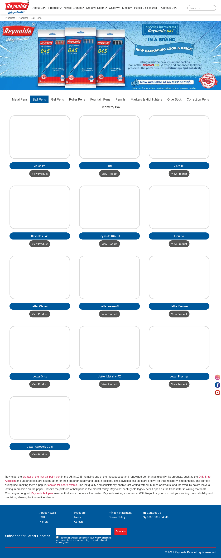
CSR (42, 517)
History (44, 521)
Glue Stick (174, 99)
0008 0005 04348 (156, 517)
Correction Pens (198, 99)
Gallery (113, 7)
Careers (78, 521)
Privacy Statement (120, 512)
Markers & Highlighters (146, 99)
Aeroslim (10, 480)
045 (201, 476)
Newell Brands (72, 7)
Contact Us (168, 7)
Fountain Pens (100, 99)
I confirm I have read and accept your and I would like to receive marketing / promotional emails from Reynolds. (83, 540)
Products (53, 7)
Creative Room (95, 7)
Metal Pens (20, 99)
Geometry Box (110, 107)
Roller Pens (77, 99)
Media (126, 7)
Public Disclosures (145, 7)
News (77, 517)
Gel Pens (57, 99)
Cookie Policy (117, 517)
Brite (207, 476)
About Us (38, 7)
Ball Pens (39, 99)
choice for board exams (62, 485)
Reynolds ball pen (42, 493)
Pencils (121, 99)
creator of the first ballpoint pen (42, 476)
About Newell (48, 512)
